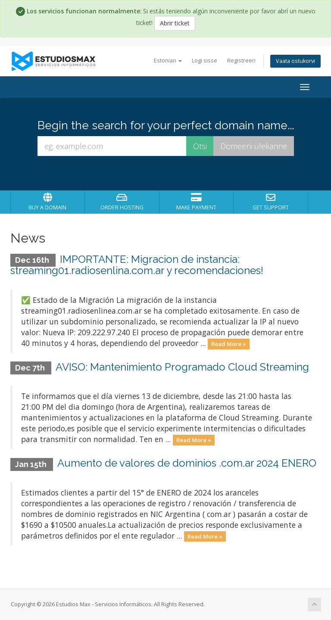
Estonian (168, 60)
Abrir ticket (175, 23)
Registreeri (241, 60)
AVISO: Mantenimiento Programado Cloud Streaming (182, 367)
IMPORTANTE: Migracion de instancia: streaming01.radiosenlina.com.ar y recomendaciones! (136, 265)
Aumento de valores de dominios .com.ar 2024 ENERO (186, 463)
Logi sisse (204, 60)
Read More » (228, 344)
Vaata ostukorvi (295, 61)
